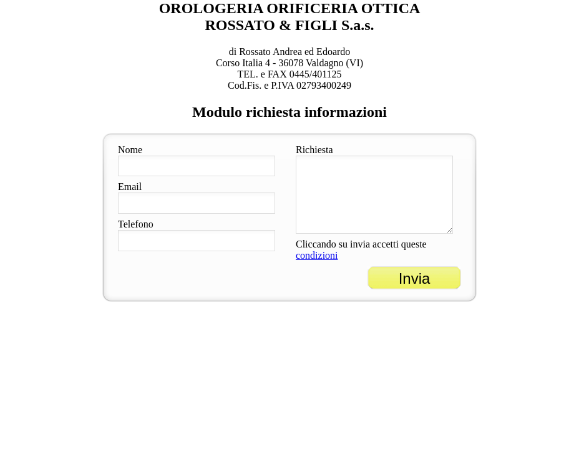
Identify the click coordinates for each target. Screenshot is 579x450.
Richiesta (314, 149)
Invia (415, 278)
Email (130, 186)
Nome (130, 149)
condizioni (317, 255)
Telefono (135, 224)
